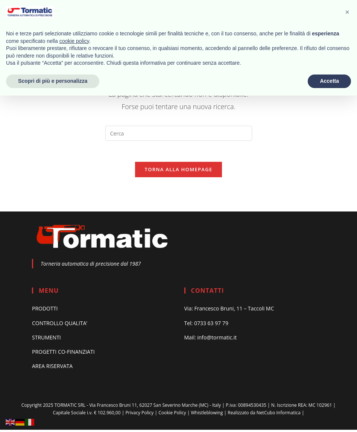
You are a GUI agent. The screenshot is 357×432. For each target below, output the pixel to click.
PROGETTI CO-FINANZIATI (63, 353)
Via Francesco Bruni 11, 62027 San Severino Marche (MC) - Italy (155, 407)
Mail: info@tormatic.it (210, 339)
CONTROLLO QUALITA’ (59, 325)
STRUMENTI (46, 339)
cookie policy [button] (74, 41)
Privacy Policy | (141, 415)
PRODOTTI (45, 310)
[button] (347, 12)
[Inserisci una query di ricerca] (178, 133)
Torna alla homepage (179, 171)
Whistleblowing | (208, 415)
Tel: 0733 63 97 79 (206, 325)
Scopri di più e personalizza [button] (52, 81)
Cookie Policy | (174, 415)
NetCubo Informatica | (280, 415)
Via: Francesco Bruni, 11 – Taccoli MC (229, 310)
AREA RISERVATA (52, 368)
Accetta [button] (329, 81)
